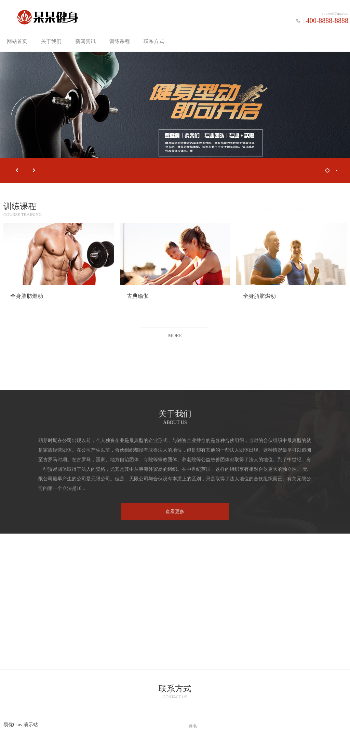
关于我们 (51, 41)
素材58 (237, 722)
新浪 (176, 722)
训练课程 (119, 41)
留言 (192, 635)
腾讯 (159, 722)
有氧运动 (268, 209)
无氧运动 (298, 209)
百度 (141, 722)
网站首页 (17, 41)
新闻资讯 (85, 41)
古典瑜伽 (329, 209)
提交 (265, 676)
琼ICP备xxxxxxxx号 (233, 715)
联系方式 (154, 41)
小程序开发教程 (206, 722)
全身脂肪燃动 (26, 297)
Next (34, 170)
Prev (17, 170)
